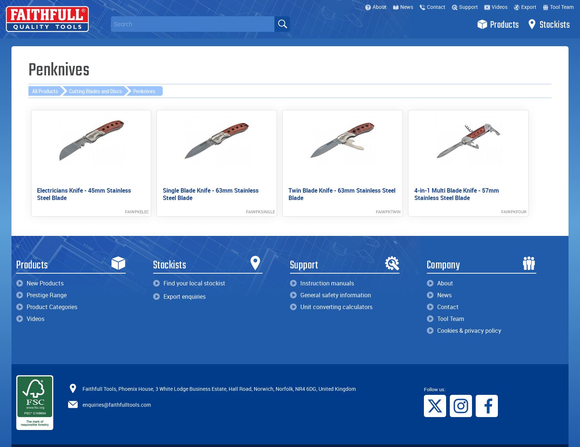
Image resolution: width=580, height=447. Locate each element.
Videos (496, 6)
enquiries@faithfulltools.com (116, 391)
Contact (432, 6)
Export (525, 6)
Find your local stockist (189, 270)
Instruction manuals (322, 270)
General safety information (330, 282)
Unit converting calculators (331, 294)
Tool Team (558, 6)
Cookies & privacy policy (464, 318)
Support (465, 6)
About (376, 6)
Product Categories (46, 294)
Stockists (548, 24)
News (403, 6)
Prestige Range (41, 282)
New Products (40, 270)
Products (498, 24)
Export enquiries (179, 284)
